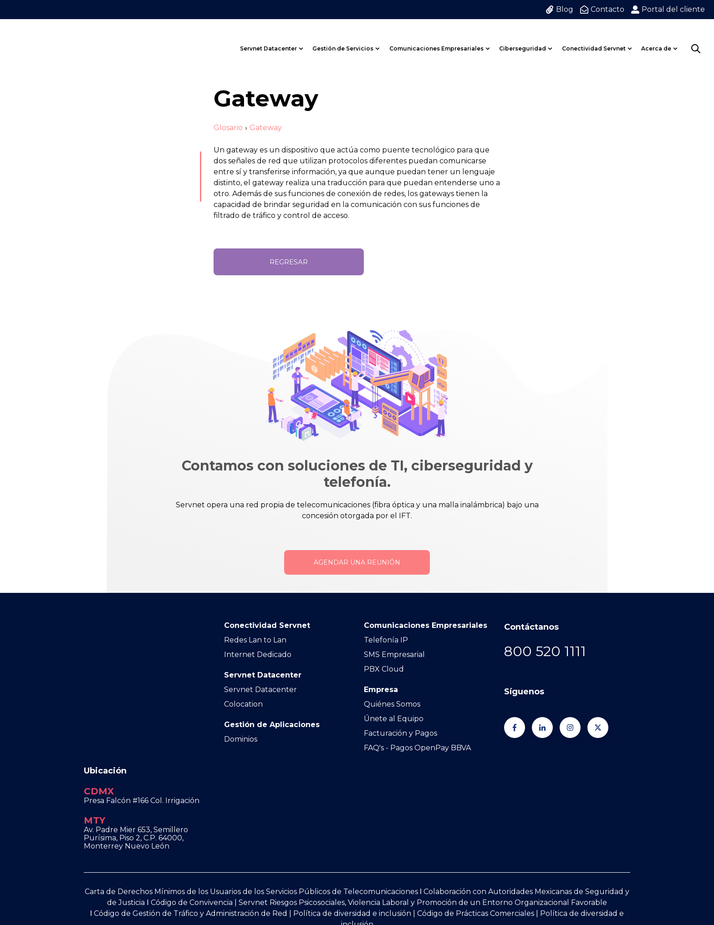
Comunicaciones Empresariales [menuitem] (436, 37)
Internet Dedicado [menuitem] (257, 654)
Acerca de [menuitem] (656, 37)
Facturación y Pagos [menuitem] (400, 733)
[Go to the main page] (38, 37)
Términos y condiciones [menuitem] (391, 883)
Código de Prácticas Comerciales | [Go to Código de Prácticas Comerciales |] (478, 841)
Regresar (289, 262)
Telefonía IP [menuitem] (386, 640)
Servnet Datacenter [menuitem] (268, 37)
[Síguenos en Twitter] (597, 727)
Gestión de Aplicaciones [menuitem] (272, 724)
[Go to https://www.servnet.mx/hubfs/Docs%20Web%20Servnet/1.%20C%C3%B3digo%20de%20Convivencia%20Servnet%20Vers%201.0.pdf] (93, 841)
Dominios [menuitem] (240, 739)
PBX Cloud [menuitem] (384, 669)
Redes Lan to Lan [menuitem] (255, 640)
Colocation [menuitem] (243, 704)
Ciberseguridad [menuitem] (522, 37)
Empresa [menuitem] (381, 689)
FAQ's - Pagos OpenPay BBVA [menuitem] (417, 747)
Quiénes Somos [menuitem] (392, 704)
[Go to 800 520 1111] (545, 651)
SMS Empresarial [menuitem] (394, 654)
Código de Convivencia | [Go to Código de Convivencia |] (195, 830)
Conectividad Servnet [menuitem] (594, 37)
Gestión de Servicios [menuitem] (342, 37)
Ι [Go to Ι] (147, 830)
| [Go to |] (289, 841)
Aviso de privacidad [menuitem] (478, 883)
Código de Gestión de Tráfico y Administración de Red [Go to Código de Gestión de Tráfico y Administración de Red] (190, 841)
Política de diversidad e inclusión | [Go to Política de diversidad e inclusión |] (355, 841)
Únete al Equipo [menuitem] (393, 718)
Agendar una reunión (357, 562)
